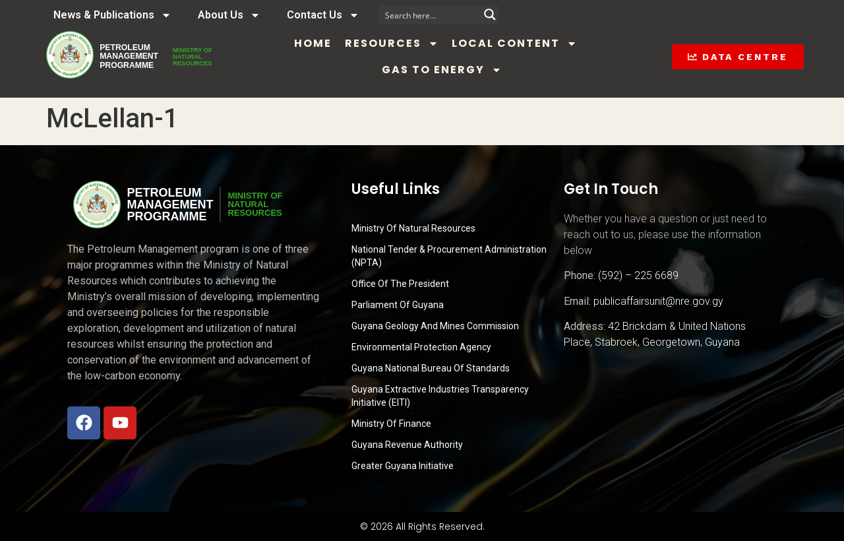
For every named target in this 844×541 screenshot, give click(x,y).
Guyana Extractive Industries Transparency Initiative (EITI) (440, 396)
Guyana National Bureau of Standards (430, 368)
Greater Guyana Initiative (402, 466)
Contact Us (323, 15)
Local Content (542, 43)
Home (340, 43)
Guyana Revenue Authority (407, 444)
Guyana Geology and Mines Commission (435, 326)
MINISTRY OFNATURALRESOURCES (224, 57)
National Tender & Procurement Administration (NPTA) (449, 256)
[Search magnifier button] (490, 14)
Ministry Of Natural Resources (413, 228)
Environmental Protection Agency (421, 347)
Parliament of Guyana (397, 305)
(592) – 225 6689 (638, 275)
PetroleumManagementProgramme (138, 57)
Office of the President (400, 283)
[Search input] (430, 14)
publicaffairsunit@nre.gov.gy (658, 301)
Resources (419, 43)
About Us (229, 15)
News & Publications (112, 15)
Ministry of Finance (391, 423)
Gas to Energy (469, 70)
